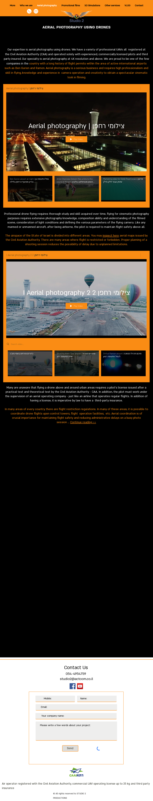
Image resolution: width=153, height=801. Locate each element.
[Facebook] (73, 686)
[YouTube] (80, 686)
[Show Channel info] (144, 88)
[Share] (136, 88)
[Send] (70, 748)
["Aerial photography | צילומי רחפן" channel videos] (76, 189)
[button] (112, 5)
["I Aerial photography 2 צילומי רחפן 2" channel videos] (76, 364)
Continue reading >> (83, 422)
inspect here (111, 236)
